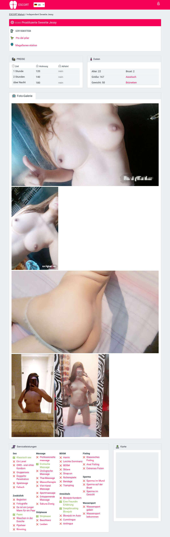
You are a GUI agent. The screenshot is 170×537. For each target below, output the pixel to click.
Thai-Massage (47, 478)
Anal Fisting (93, 464)
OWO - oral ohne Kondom (25, 467)
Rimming (21, 529)
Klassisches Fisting (93, 459)
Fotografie (21, 503)
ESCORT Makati (17, 14)
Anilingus (68, 523)
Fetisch (20, 487)
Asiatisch (131, 76)
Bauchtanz (45, 520)
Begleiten (21, 499)
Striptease (45, 516)
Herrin (66, 457)
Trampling (68, 485)
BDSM (66, 465)
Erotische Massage (45, 466)
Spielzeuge (22, 483)
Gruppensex (22, 472)
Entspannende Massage (47, 498)
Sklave (66, 469)
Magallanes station (24, 45)
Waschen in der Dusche (24, 520)
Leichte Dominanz (72, 461)
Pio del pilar (20, 38)
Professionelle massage (47, 459)
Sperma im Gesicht (92, 493)
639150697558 (23, 31)
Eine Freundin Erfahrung (70, 503)
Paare (19, 514)
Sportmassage (47, 492)
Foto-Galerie (22, 96)
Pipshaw (20, 525)
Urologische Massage (46, 472)
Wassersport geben (93, 508)
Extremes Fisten (95, 468)
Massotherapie (48, 482)
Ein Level (21, 461)
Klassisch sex (23, 457)
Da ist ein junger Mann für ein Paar (25, 509)
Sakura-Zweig (47, 503)
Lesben (43, 524)
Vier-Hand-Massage (45, 487)
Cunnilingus (69, 519)
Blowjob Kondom (72, 497)
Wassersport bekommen (93, 515)
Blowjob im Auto (72, 515)
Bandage (67, 481)
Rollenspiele (69, 477)
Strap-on (67, 473)
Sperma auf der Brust (95, 486)
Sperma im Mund (96, 480)
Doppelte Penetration (22, 478)
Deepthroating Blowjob (70, 510)
